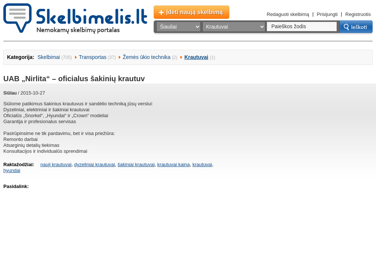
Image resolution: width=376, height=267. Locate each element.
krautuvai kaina (173, 164)
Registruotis (358, 14)
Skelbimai (48, 57)
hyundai (11, 170)
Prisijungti (327, 14)
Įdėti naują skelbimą (194, 12)
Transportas (93, 57)
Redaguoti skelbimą (288, 14)
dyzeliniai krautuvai (94, 164)
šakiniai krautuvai (136, 164)
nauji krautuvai (56, 164)
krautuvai (202, 164)
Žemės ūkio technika (146, 57)
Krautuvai (196, 57)
